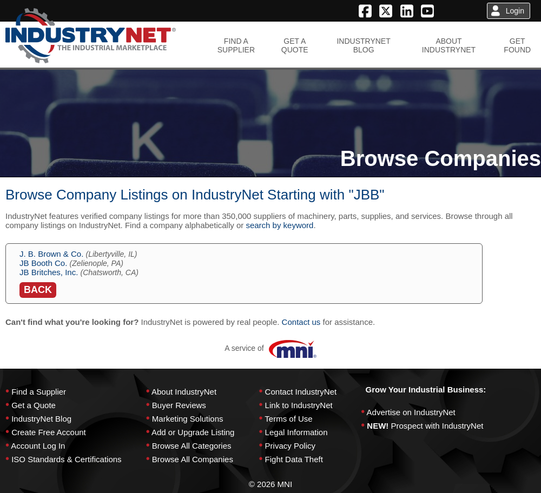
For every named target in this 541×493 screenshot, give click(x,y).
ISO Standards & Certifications (66, 459)
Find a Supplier (38, 391)
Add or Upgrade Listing (192, 432)
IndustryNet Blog (41, 418)
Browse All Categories (192, 445)
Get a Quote (33, 405)
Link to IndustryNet (299, 405)
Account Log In (38, 445)
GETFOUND (517, 45)
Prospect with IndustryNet (437, 425)
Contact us (301, 322)
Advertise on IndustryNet (411, 412)
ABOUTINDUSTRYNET (449, 45)
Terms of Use (288, 418)
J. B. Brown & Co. (51, 253)
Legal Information (296, 432)
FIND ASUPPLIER (236, 45)
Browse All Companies (192, 459)
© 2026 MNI (270, 484)
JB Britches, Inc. (48, 272)
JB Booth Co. (43, 263)
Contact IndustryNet (301, 391)
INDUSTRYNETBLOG (363, 45)
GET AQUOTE (294, 45)
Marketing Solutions (187, 418)
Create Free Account (48, 432)
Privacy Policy (290, 445)
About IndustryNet (183, 391)
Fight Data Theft (294, 459)
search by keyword (279, 225)
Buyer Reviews (179, 405)
